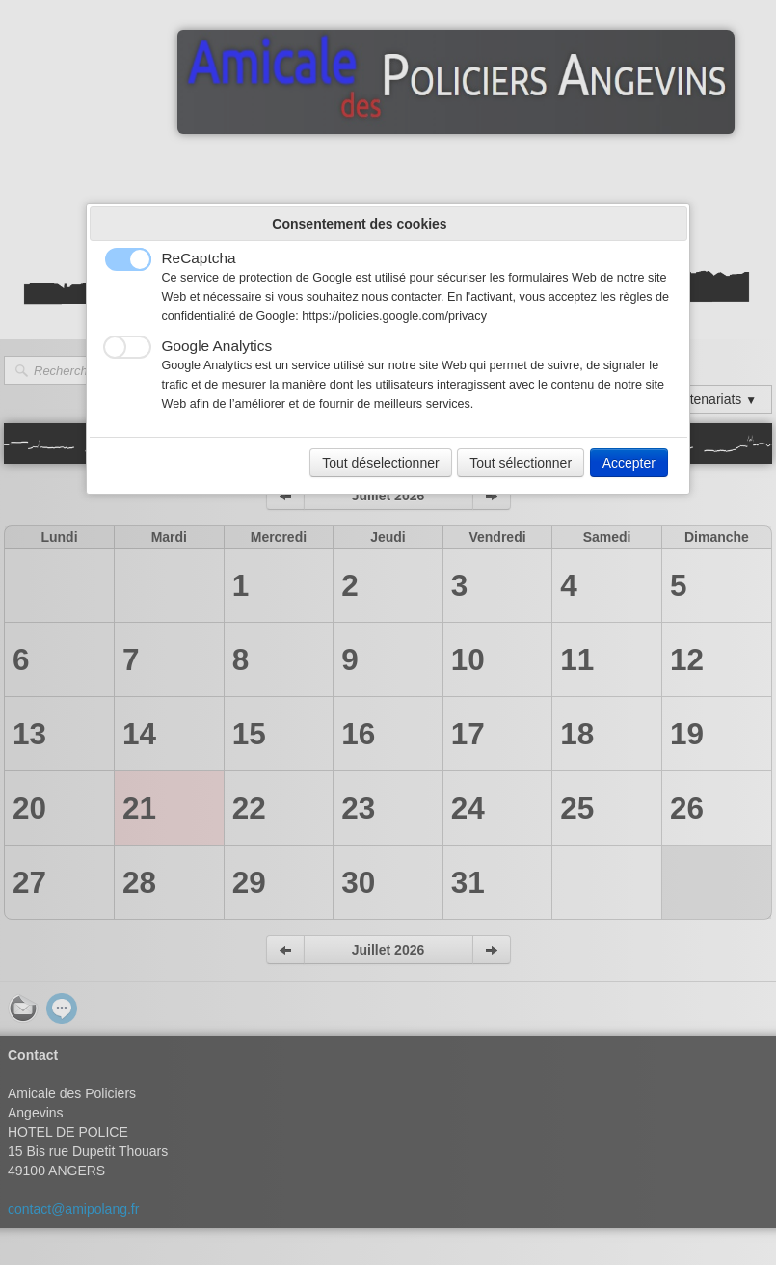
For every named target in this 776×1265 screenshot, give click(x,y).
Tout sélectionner (520, 463)
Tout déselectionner (380, 463)
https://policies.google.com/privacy (394, 316)
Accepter (629, 463)
